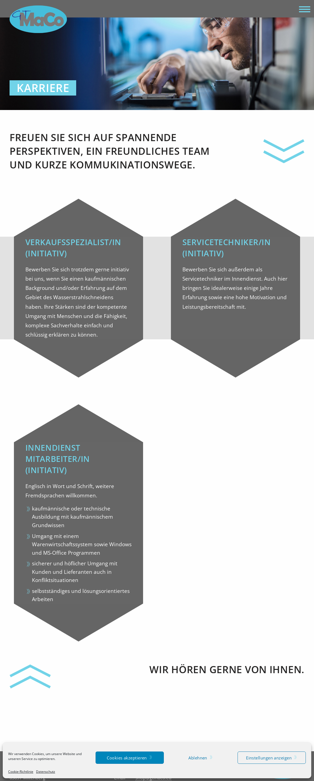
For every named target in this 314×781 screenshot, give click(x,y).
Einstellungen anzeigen (269, 758)
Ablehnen (197, 758)
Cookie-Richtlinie (20, 771)
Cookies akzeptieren (127, 758)
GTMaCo (38, 19)
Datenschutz (45, 771)
